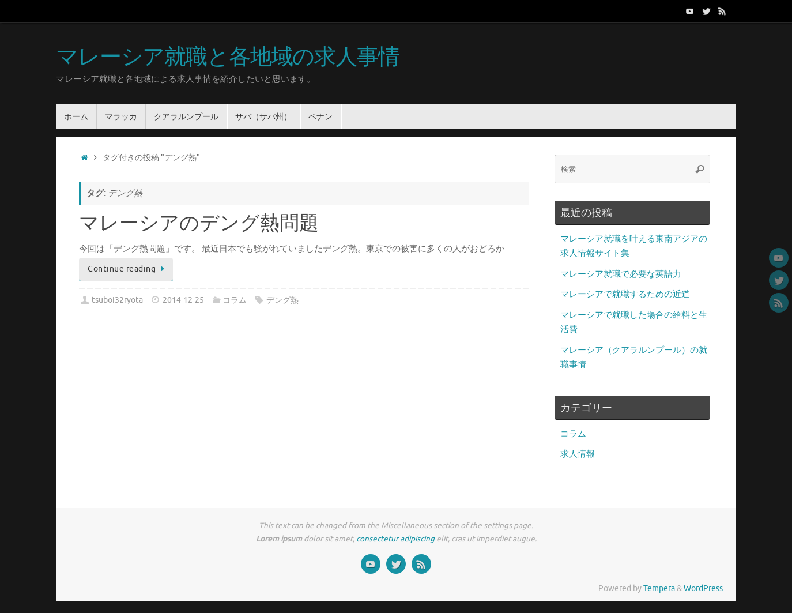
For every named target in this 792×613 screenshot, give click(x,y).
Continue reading (128, 269)
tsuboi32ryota (117, 300)
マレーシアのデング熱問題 (199, 223)
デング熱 (282, 300)
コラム (234, 300)
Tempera (659, 588)
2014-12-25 (183, 300)
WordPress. (704, 588)
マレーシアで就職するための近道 (625, 294)
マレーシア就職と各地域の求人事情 (227, 57)
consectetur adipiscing (395, 539)
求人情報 (577, 454)
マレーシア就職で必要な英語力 (620, 274)
